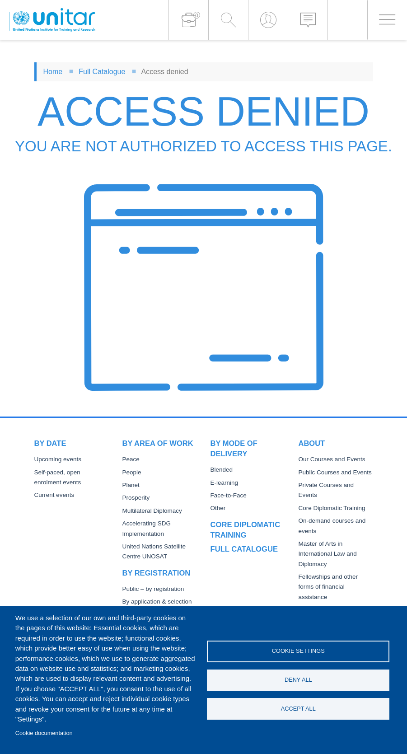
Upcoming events (57, 459)
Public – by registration (153, 588)
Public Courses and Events (335, 472)
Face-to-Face (229, 495)
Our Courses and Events (332, 459)
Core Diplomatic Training (332, 508)
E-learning (225, 482)
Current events (54, 495)
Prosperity (136, 497)
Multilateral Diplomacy (152, 510)
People (131, 472)
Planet (131, 485)
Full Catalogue (102, 71)
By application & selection (157, 601)
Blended (222, 469)
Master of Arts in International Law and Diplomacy (328, 553)
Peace (131, 459)
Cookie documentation (44, 733)
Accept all (298, 708)
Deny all (298, 679)
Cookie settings (298, 650)
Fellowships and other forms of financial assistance (328, 586)
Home (53, 71)
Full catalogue (244, 549)
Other (218, 508)
